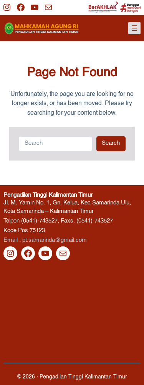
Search (111, 143)
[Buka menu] (134, 28)
